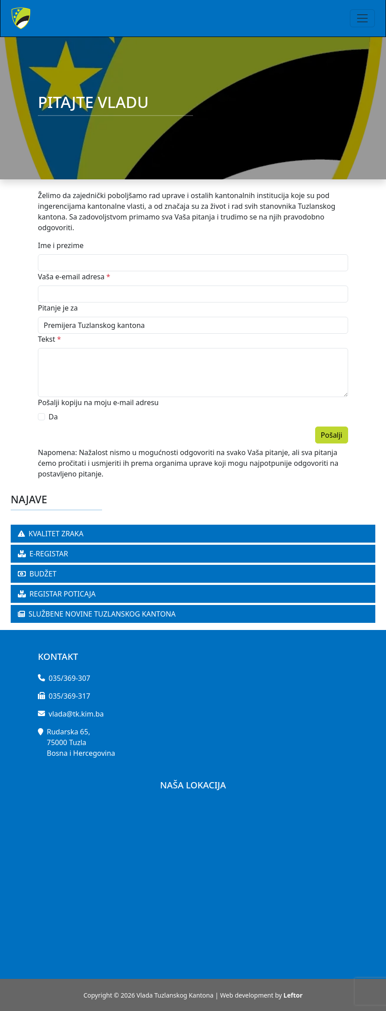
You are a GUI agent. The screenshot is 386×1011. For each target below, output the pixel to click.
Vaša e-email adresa (74, 277)
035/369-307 (69, 678)
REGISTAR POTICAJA (57, 594)
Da (53, 417)
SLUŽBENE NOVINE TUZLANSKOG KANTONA (97, 614)
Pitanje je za (58, 308)
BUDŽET (37, 574)
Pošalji (331, 435)
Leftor (293, 995)
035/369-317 (69, 696)
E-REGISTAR (43, 554)
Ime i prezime (60, 245)
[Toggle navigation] (362, 18)
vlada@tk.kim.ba (76, 714)
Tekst (49, 339)
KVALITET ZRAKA (50, 534)
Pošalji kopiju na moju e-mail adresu (98, 402)
